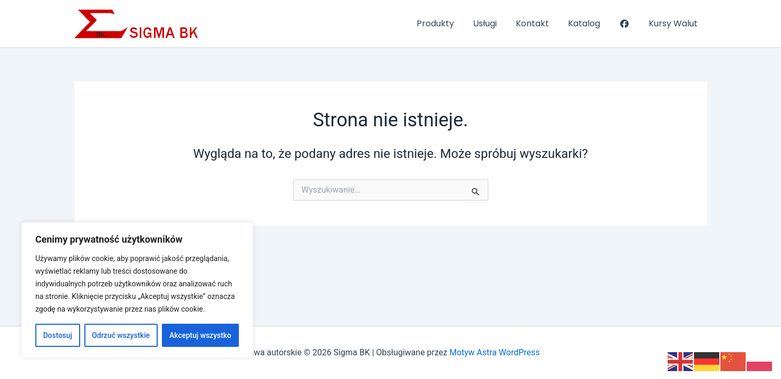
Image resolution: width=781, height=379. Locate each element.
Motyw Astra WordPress (494, 352)
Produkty (447, 23)
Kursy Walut (674, 23)
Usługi (494, 23)
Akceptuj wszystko (200, 335)
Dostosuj (57, 335)
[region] (137, 290)
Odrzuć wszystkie (121, 335)
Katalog (589, 23)
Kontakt (539, 23)
